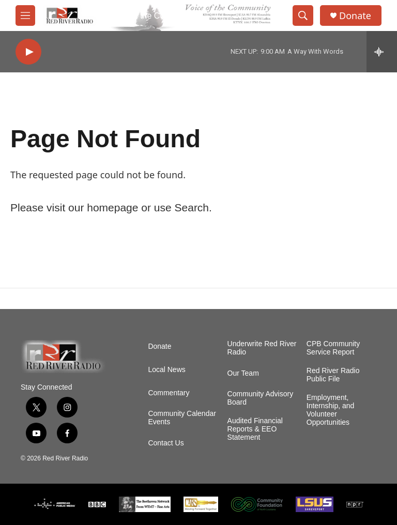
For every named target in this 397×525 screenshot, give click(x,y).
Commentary (168, 393)
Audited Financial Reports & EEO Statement (255, 429)
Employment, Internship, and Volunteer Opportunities (331, 410)
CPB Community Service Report (333, 348)
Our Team (243, 373)
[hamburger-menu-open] (25, 15)
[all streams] (382, 51)
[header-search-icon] (303, 15)
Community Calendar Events (182, 418)
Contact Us (166, 443)
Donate (355, 15)
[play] (28, 52)
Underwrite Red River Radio (262, 348)
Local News (166, 370)
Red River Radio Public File (333, 375)
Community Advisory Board (260, 398)
